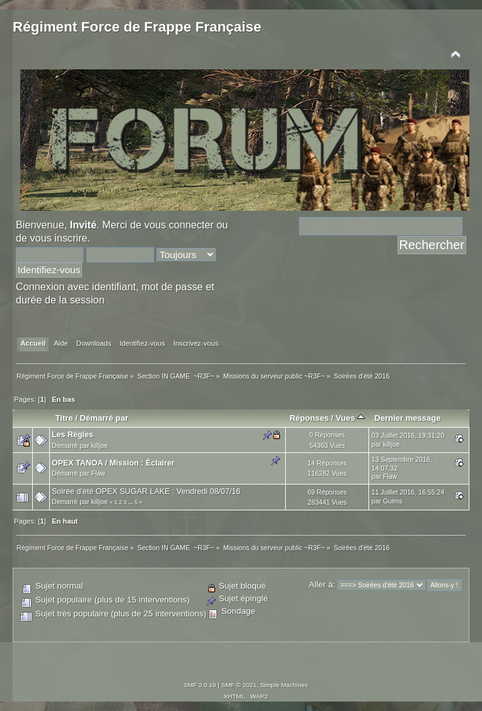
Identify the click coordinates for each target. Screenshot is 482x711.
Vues (350, 418)
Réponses (309, 418)
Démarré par (104, 418)
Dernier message (407, 418)
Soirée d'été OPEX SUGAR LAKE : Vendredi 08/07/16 (146, 491)
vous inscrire (59, 238)
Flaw (98, 473)
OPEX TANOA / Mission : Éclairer (113, 463)
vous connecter (179, 224)
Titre (64, 418)
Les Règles (72, 434)
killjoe (99, 445)
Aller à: (322, 584)
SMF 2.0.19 (200, 684)
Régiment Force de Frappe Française (137, 27)
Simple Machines (284, 684)
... (131, 502)
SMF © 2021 (239, 684)
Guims (393, 501)
